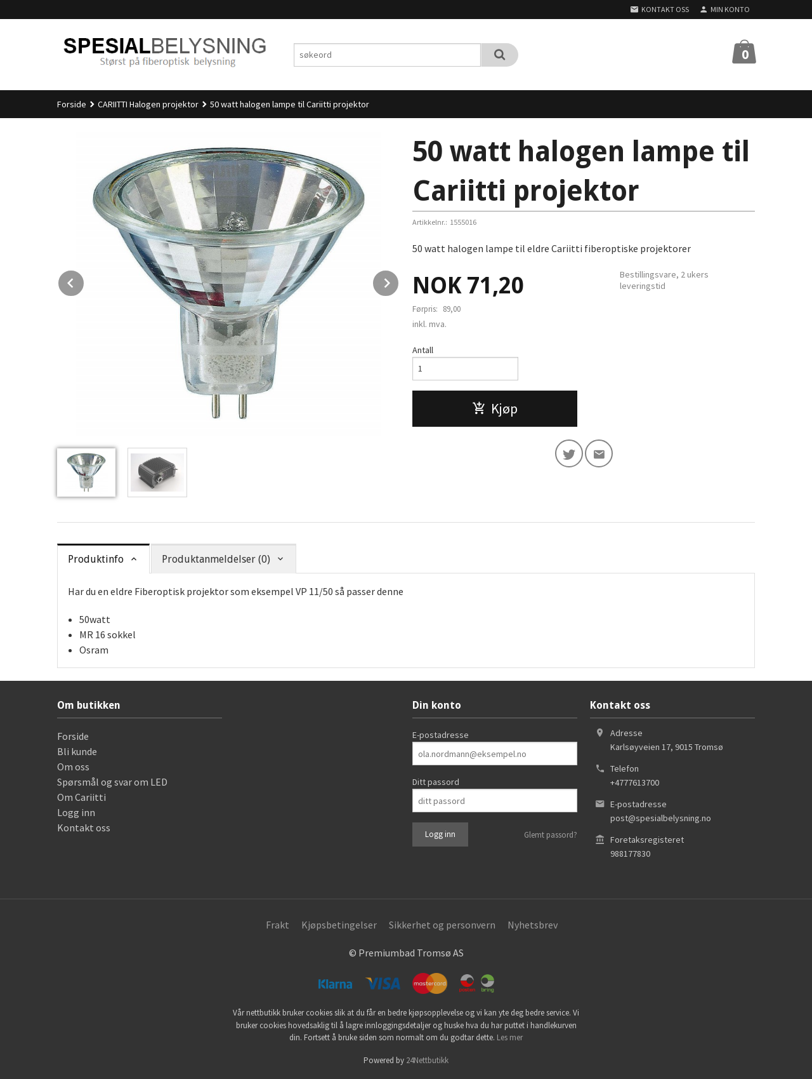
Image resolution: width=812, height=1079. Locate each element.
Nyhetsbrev (533, 924)
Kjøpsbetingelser (339, 924)
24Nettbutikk (427, 1060)
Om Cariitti (81, 797)
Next (399, 281)
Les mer (510, 1037)
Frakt (277, 924)
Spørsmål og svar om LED (112, 781)
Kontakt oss (83, 827)
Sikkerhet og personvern (442, 924)
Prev (84, 281)
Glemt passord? (550, 834)
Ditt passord (435, 781)
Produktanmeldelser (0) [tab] (216, 559)
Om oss (73, 766)
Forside (71, 104)
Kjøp (495, 408)
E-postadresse (440, 735)
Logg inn (76, 812)
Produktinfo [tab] (96, 559)
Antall (422, 350)
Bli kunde (77, 751)
